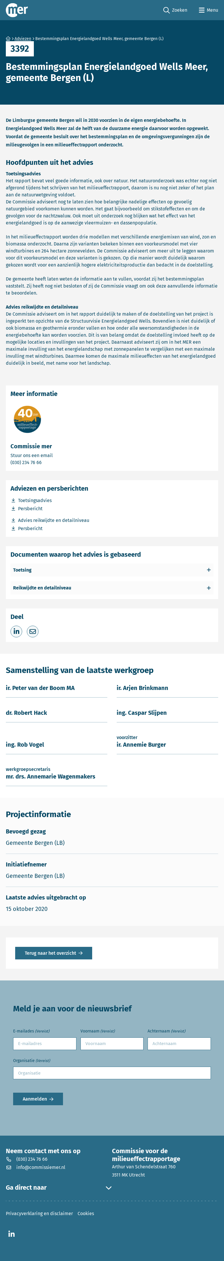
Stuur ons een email (54, 455)
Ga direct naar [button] (59, 1187)
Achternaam (166, 1031)
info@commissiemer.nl (35, 1167)
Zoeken (175, 10)
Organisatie (31, 1061)
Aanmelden (35, 1099)
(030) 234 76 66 (46, 462)
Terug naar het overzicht (50, 953)
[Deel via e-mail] (32, 631)
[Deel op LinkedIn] (16, 631)
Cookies (86, 1213)
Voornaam (97, 1031)
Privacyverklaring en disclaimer (39, 1213)
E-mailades (31, 1031)
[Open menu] (208, 10)
